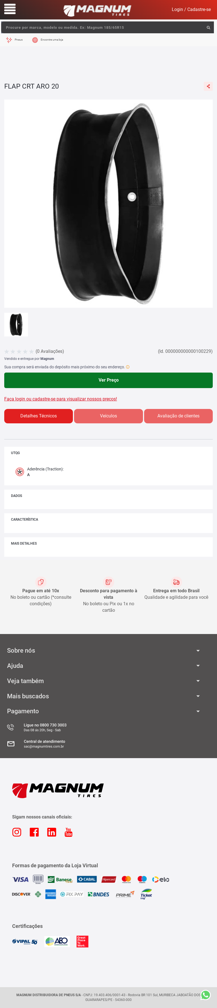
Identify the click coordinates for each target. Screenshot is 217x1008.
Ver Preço (109, 380)
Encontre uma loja (52, 39)
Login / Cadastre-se (191, 9)
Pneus (19, 39)
